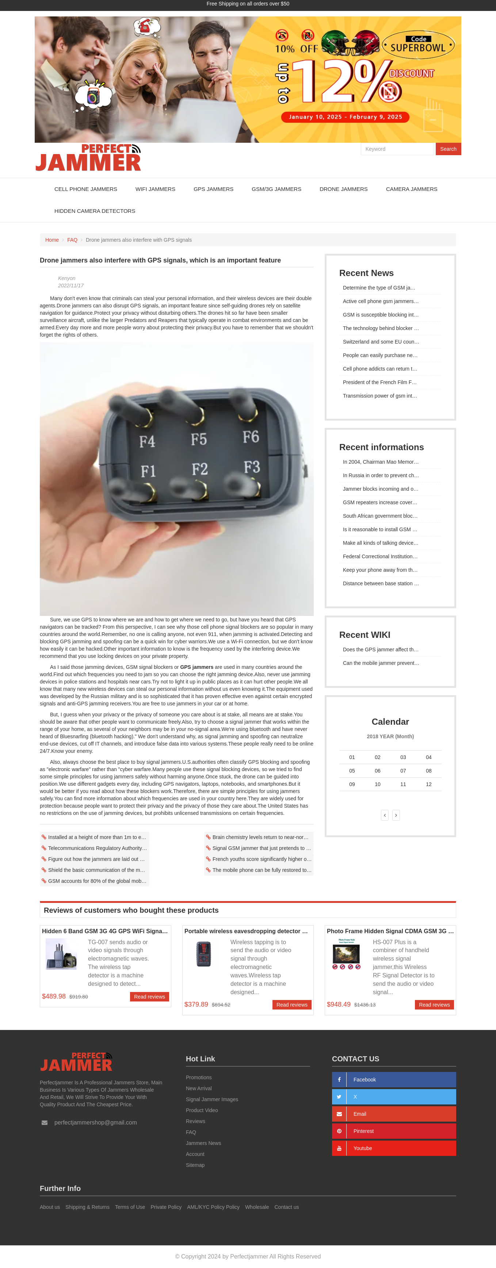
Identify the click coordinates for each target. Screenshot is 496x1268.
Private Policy (166, 1207)
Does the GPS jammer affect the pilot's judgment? (390, 649)
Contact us (287, 1207)
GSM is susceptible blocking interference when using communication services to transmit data (390, 314)
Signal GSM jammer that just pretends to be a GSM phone (263, 848)
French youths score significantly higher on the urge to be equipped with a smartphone (263, 859)
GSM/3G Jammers (276, 188)
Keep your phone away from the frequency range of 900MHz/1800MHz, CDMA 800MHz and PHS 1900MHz (390, 569)
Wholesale (257, 1207)
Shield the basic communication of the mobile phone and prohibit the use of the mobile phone (98, 870)
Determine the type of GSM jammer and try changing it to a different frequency (390, 287)
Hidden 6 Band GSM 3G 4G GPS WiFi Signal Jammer (105, 931)
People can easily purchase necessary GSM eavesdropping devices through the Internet (390, 355)
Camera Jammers (412, 188)
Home (52, 239)
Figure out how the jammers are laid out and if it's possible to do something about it (98, 859)
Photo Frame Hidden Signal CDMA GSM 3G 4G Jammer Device (390, 931)
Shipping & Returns (87, 1207)
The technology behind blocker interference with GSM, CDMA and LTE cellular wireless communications (390, 328)
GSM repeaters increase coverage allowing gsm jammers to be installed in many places (390, 502)
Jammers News (203, 1143)
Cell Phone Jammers (85, 188)
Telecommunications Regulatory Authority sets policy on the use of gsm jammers (98, 848)
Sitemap (195, 1165)
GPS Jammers (213, 188)
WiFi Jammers (155, 188)
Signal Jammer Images (212, 1099)
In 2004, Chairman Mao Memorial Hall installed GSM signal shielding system (390, 461)
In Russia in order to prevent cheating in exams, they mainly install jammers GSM (390, 475)
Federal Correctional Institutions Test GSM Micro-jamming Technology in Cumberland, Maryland (390, 556)
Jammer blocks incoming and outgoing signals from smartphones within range (390, 488)
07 (403, 770)
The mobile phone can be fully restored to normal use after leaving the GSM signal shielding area (263, 870)
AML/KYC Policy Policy (213, 1207)
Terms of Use (130, 1207)
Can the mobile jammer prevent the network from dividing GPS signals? (390, 663)
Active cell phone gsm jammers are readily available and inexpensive (390, 301)
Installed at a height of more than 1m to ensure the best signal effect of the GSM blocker (98, 837)
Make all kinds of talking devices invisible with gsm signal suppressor (390, 542)
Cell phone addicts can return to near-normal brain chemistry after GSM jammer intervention (390, 368)
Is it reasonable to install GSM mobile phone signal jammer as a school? (390, 529)
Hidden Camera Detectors (94, 210)
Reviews (195, 1121)
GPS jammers (196, 667)
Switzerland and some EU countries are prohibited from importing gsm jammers (390, 341)
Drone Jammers (344, 188)
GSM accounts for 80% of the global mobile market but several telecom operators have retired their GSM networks (98, 881)
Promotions (199, 1077)
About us (50, 1207)
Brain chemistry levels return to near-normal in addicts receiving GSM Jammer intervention (263, 837)
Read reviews (149, 997)
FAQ (72, 239)
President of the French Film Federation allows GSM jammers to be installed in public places (390, 382)
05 (352, 770)
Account (195, 1154)
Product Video (202, 1110)
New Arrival (199, 1088)
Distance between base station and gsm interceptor (390, 583)
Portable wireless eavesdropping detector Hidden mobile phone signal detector (248, 931)
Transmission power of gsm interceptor (387, 395)
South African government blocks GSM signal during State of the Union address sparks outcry (390, 515)
